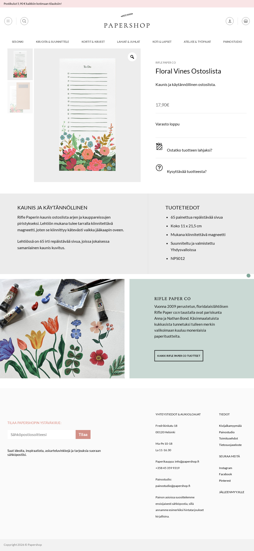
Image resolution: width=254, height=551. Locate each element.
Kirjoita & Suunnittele (52, 41)
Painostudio (232, 41)
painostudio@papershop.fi (173, 486)
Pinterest (225, 480)
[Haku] (24, 21)
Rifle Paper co (166, 62)
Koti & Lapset (162, 41)
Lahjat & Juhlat (128, 41)
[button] (8, 21)
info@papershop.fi (187, 461)
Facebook (225, 474)
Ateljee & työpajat (197, 41)
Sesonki (18, 41)
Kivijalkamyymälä (230, 426)
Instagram (225, 468)
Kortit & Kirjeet (93, 41)
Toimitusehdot (228, 438)
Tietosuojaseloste (230, 445)
